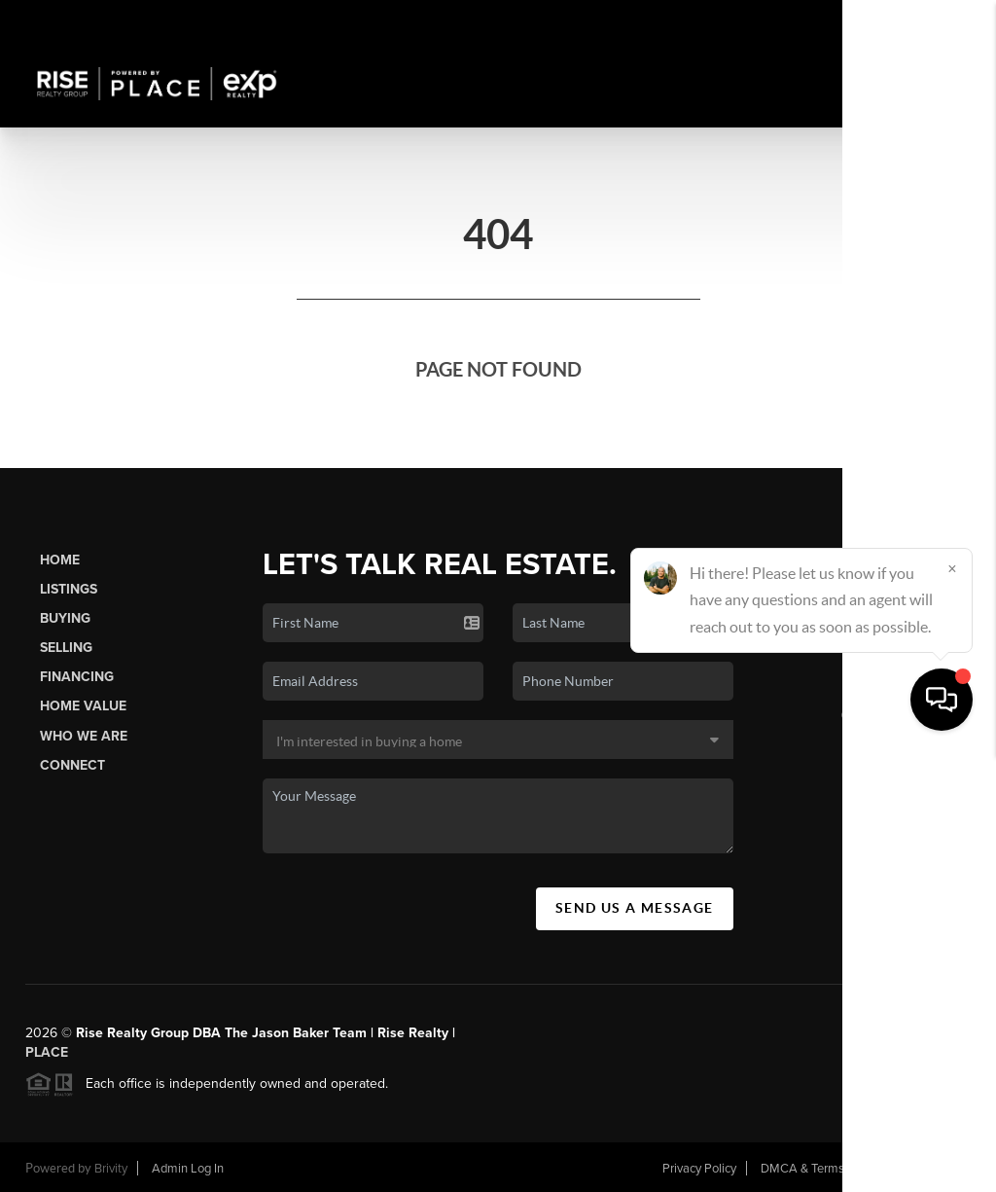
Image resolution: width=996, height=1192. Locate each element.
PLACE (46, 1052)
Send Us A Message (634, 908)
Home (60, 560)
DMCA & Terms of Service (831, 1168)
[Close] (952, 1005)
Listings (68, 589)
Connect (72, 765)
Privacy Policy (699, 1168)
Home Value (83, 706)
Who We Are (83, 736)
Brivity (110, 1168)
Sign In (920, 20)
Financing (77, 676)
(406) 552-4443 (890, 713)
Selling (66, 647)
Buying (65, 618)
